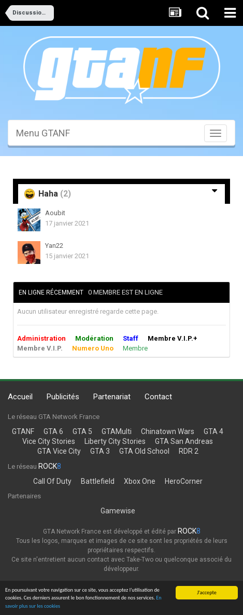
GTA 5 (82, 431)
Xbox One (139, 481)
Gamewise (118, 511)
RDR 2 (188, 451)
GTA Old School (144, 451)
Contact (158, 396)
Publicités (63, 396)
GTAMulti (117, 431)
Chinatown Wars (167, 431)
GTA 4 (213, 431)
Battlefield (98, 481)
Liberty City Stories (115, 441)
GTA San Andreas (184, 441)
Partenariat (112, 396)
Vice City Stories (48, 441)
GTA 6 (53, 431)
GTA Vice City (59, 451)
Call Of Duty (52, 481)
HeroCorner (184, 481)
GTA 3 (100, 451)
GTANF (23, 431)
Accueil (20, 396)
